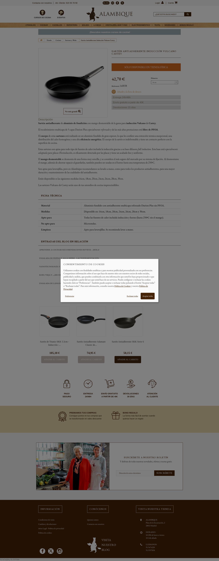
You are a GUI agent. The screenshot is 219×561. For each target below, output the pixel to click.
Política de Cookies (122, 285)
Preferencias (69, 296)
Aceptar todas (147, 296)
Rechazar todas (132, 296)
